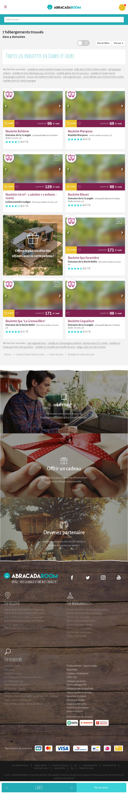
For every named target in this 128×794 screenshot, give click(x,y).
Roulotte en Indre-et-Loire (81, 354)
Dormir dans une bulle (77, 617)
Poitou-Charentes (13, 673)
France (7, 354)
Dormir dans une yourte (78, 628)
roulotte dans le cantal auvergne (19, 80)
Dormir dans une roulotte (79, 624)
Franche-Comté (12, 665)
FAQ (72, 768)
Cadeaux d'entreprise (77, 673)
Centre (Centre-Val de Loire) (30, 354)
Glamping (9, 669)
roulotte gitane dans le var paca (72, 73)
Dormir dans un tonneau (79, 632)
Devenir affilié (109, 765)
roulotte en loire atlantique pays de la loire (33, 73)
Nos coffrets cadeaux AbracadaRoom (23, 704)
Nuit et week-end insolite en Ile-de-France (25, 628)
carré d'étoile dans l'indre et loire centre (103, 77)
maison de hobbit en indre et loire (44, 77)
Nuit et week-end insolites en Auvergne (24, 617)
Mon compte (59, 768)
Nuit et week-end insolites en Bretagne (24, 613)
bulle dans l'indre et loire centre (90, 69)
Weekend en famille (14, 688)
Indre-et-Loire (56, 354)
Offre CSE (71, 677)
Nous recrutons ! (74, 711)
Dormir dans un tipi (76, 636)
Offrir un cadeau (64, 468)
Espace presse (40, 765)
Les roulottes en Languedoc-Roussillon (23, 677)
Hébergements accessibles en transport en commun (31, 696)
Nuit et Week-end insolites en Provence (24, 620)
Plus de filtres (103, 43)
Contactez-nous (86, 768)
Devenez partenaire (64, 532)
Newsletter (72, 669)
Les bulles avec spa (13, 681)
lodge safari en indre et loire (91, 347)
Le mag (64, 404)
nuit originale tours (72, 77)
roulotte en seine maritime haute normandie (50, 69)
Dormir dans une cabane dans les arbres (87, 609)
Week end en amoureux (16, 684)
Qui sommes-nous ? (20, 765)
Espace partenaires (76, 704)
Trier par (118, 43)
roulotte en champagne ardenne (64, 343)
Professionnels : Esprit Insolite (81, 665)
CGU (75, 765)
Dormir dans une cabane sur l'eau (83, 613)
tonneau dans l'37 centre (95, 343)
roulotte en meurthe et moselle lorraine (55, 347)
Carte (39, 787)
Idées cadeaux (12, 692)
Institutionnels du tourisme (79, 688)
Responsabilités (90, 765)
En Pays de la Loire (13, 624)
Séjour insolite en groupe (79, 692)
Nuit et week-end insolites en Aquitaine (24, 609)
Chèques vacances (76, 681)
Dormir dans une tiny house (80, 620)
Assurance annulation (77, 707)
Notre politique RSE (76, 684)
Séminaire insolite (75, 700)
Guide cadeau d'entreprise (17, 700)
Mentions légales (60, 765)
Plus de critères (101, 788)
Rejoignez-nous (41, 768)
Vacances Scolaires (76, 696)
